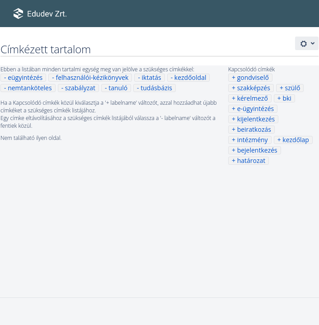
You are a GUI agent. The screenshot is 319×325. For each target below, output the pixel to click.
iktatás (151, 77)
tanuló (117, 88)
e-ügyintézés (255, 108)
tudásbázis (156, 88)
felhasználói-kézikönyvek (92, 77)
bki (286, 98)
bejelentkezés (257, 150)
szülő (292, 88)
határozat (251, 160)
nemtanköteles (30, 88)
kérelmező (252, 98)
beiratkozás (254, 129)
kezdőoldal (190, 77)
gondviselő (253, 77)
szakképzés (253, 88)
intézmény (252, 139)
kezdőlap (295, 139)
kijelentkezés (256, 119)
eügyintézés (25, 77)
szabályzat (80, 88)
